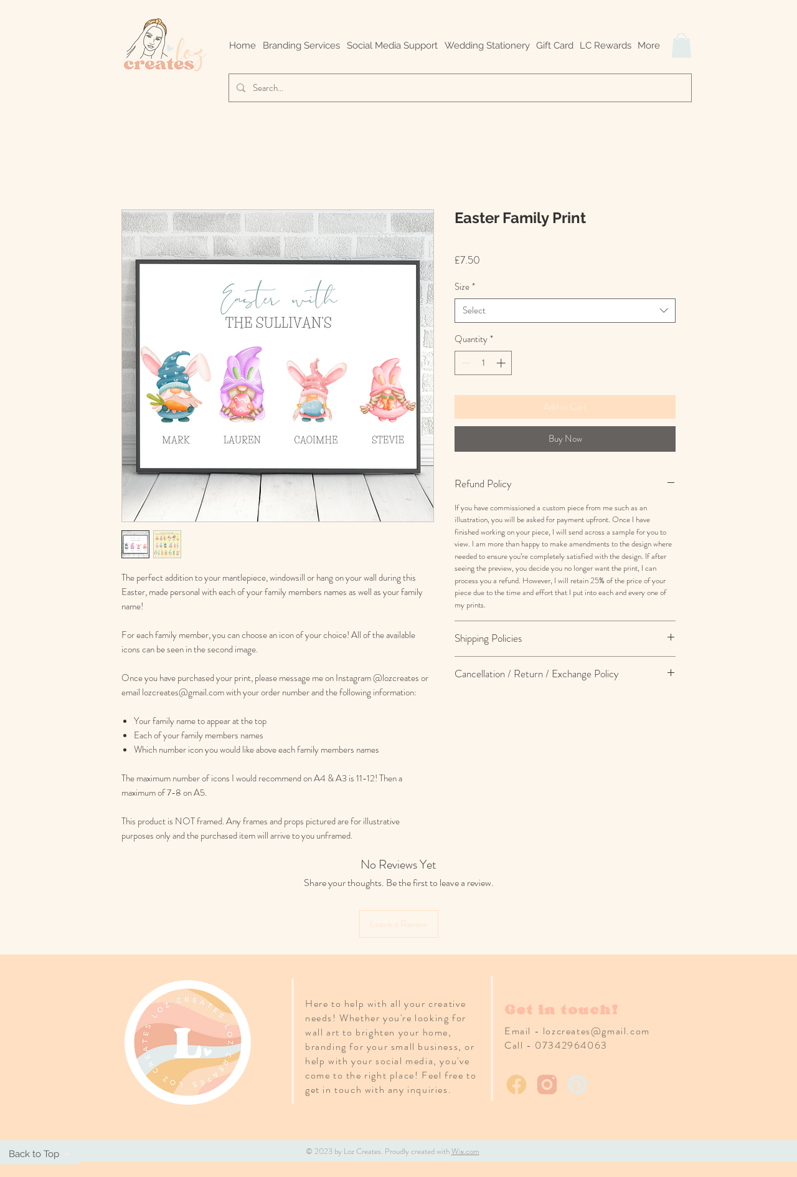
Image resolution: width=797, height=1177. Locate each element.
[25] (547, 1084)
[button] (681, 45)
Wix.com (465, 1151)
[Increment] (502, 362)
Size (465, 286)
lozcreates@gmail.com (596, 1031)
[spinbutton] (483, 362)
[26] (577, 1084)
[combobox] (565, 310)
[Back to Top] (39, 1154)
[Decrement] (464, 362)
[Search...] (459, 88)
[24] (516, 1084)
